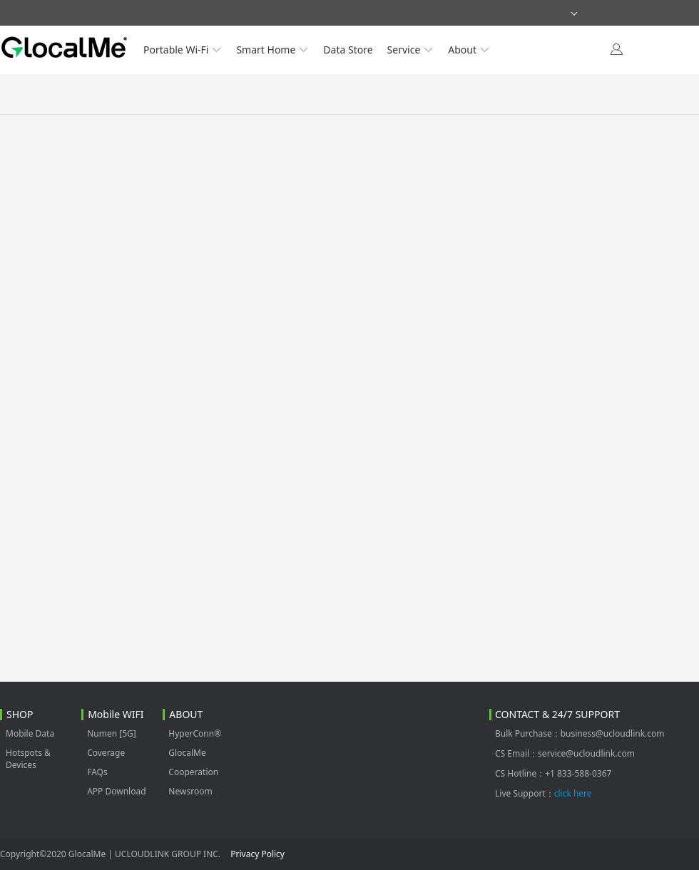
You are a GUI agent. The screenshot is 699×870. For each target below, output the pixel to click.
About (469, 49)
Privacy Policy (257, 854)
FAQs (97, 772)
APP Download (116, 791)
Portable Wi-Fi (182, 49)
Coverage (106, 753)
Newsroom (190, 791)
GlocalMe (186, 753)
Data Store (347, 49)
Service (410, 49)
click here (573, 793)
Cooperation (193, 772)
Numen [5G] (111, 733)
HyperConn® (194, 733)
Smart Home (272, 49)
